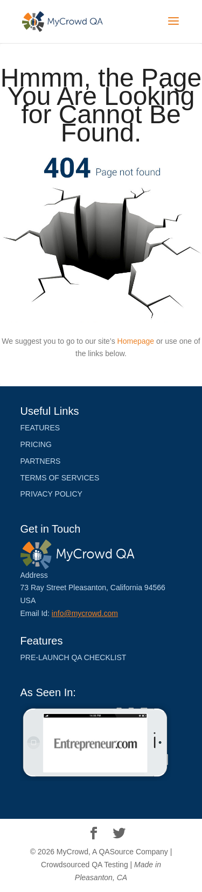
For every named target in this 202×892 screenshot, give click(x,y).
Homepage (136, 341)
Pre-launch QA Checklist (73, 657)
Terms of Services (60, 477)
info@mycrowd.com (85, 613)
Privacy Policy (51, 494)
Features (40, 427)
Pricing (36, 444)
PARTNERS (40, 461)
